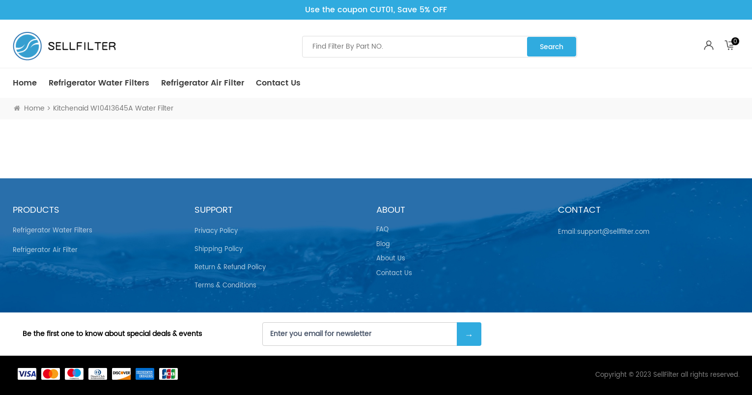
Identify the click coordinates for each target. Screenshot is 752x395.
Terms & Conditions (225, 286)
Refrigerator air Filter (202, 83)
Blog (383, 245)
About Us (390, 259)
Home (25, 83)
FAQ (382, 230)
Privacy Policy (216, 231)
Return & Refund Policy (230, 267)
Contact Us (278, 83)
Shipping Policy (219, 249)
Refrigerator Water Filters (99, 83)
